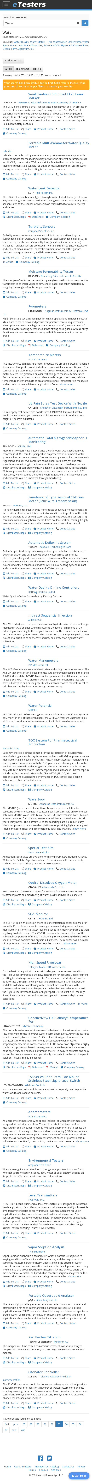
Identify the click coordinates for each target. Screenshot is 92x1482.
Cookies (43, 1470)
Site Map (56, 1470)
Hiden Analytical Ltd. (47, 1300)
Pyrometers (37, 306)
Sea (40, 45)
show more (66, 384)
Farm (14, 48)
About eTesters (22, 1466)
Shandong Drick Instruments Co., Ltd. (61, 276)
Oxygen (77, 45)
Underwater (74, 42)
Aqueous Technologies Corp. (56, 547)
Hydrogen (66, 45)
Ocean (6, 48)
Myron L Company (32, 1026)
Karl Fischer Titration (44, 1337)
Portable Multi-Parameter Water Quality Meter (58, 145)
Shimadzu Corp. (11, 748)
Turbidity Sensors (41, 226)
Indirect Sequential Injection (50, 615)
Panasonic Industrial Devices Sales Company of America (49, 102)
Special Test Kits (40, 848)
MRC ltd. (33, 710)
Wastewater (60, 42)
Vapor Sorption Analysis (46, 1247)
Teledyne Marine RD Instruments (46, 967)
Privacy (81, 1466)
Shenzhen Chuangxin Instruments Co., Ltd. (63, 407)
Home (7, 1466)
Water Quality (21, 42)
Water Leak (16, 45)
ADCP (56, 45)
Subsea (48, 45)
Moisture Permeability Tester (50, 271)
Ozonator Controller (43, 1372)
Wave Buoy (36, 799)
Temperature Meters (44, 355)
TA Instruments (36, 1251)
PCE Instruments (37, 359)
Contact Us (68, 1466)
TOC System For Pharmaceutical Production (52, 742)
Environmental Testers (46, 1160)
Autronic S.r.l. (35, 620)
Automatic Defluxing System (49, 542)
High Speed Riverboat (44, 962)
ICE (32, 48)
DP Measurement (38, 665)
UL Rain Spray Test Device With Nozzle (57, 403)
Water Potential (40, 705)
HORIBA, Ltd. (23, 446)
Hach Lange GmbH (38, 852)
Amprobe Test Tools (39, 1165)
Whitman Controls (35, 1085)
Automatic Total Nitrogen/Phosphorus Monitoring (57, 440)
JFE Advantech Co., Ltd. (51, 887)
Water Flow (30, 45)
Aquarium (23, 48)
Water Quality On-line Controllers (53, 587)
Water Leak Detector (44, 188)
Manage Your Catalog (46, 1466)
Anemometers (39, 1112)
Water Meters (37, 42)
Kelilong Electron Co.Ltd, (41, 592)
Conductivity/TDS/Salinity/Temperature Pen (58, 1020)
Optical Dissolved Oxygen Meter (52, 883)
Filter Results (13, 60)
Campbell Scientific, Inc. (41, 231)
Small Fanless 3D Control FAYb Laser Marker (55, 96)
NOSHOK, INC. (36, 1199)
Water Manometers (43, 660)
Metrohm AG (61, 1341)
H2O (49, 42)
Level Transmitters (42, 1195)
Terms (32, 1470)
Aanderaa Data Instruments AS (56, 803)
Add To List (12, 129)
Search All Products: (15, 17)
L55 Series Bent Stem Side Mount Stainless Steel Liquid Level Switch (54, 1079)
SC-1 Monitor (38, 914)
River (86, 45)
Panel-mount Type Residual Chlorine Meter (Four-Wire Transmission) (56, 499)
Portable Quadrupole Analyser (51, 1295)
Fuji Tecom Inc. (44, 192)
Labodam (8, 151)
